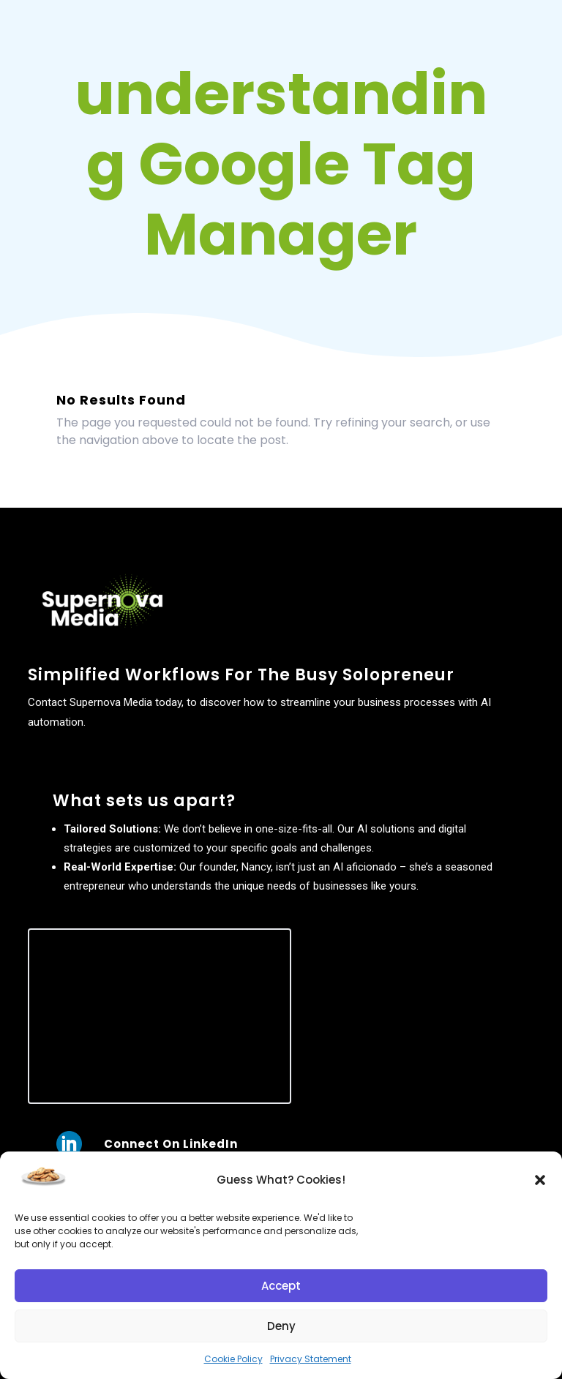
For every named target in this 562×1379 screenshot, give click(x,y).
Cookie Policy (233, 1359)
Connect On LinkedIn (171, 1143)
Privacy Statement (310, 1359)
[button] (540, 1180)
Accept (281, 1285)
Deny (281, 1326)
